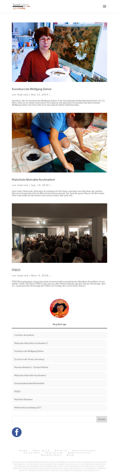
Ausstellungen (84, 450)
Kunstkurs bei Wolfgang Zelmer (32, 89)
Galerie (61, 450)
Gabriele (23, 94)
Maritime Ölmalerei (23, 399)
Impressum (54, 452)
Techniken (32, 452)
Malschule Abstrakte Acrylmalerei (33, 179)
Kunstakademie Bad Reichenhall (29, 383)
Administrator (80, 452)
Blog (70, 455)
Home (23, 450)
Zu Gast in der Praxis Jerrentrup (29, 359)
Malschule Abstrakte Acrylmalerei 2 (31, 343)
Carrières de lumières (24, 335)
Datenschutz (51, 455)
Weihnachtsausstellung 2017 (28, 407)
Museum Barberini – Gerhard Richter (31, 367)
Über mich (41, 450)
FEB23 (16, 270)
